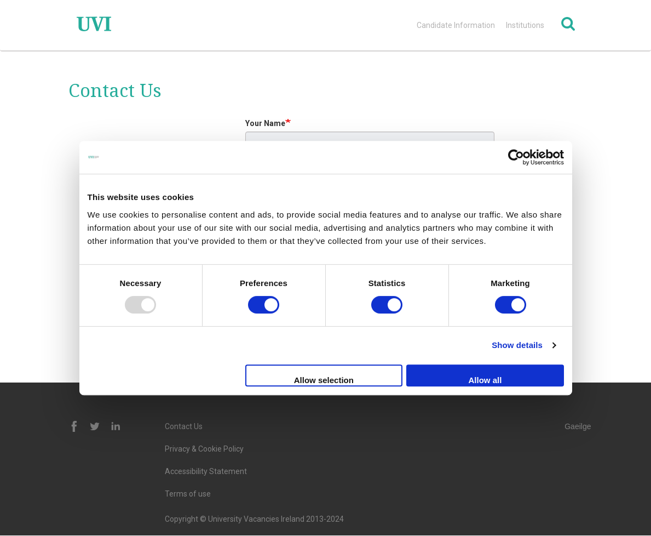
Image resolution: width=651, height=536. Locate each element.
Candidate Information (456, 25)
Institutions (525, 25)
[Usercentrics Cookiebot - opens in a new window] (516, 157)
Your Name (265, 123)
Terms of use (188, 493)
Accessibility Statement (206, 471)
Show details (517, 345)
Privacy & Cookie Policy (204, 448)
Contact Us (184, 426)
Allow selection (324, 380)
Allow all (485, 380)
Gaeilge (577, 426)
